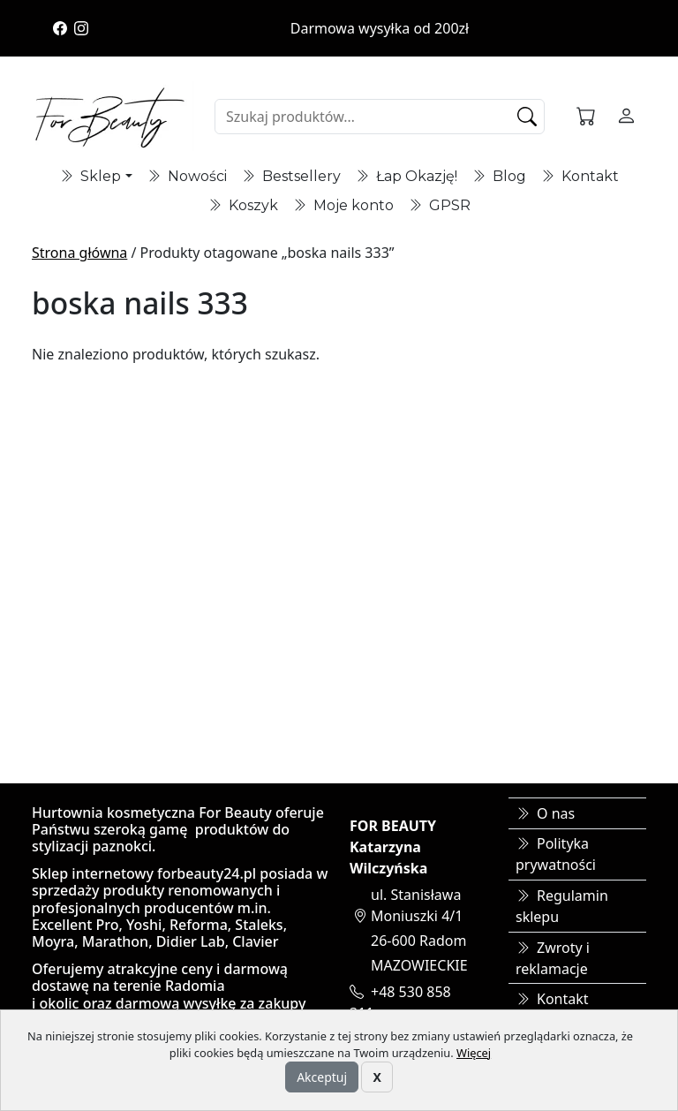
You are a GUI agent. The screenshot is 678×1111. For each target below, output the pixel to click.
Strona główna (79, 252)
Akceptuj (322, 1077)
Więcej (473, 1053)
